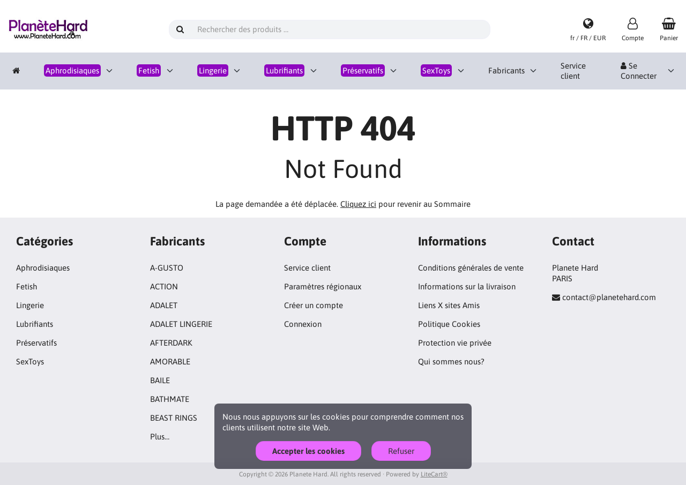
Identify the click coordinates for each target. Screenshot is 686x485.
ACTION (164, 286)
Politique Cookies (449, 324)
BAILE (160, 380)
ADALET (163, 305)
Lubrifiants (34, 324)
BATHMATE (169, 399)
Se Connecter (639, 71)
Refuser (401, 451)
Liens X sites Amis (449, 305)
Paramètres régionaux (322, 286)
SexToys (30, 361)
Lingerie (30, 305)
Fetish (26, 286)
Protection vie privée (454, 342)
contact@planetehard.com (609, 297)
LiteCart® (434, 474)
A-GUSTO (166, 267)
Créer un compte (313, 305)
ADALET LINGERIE (181, 324)
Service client (573, 71)
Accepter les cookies (308, 451)
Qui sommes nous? (451, 361)
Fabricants (506, 70)
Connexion (303, 324)
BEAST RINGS (173, 417)
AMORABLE (170, 361)
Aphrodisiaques (43, 267)
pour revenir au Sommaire (405, 203)
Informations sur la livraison (467, 286)
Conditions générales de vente (471, 267)
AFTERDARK (171, 342)
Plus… (159, 436)
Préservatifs (36, 342)
